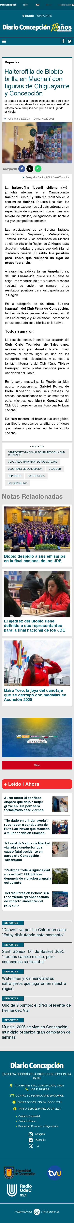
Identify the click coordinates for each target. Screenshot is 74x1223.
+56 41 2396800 (39, 1089)
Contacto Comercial (29, 1116)
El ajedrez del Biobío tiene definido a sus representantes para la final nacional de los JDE (34, 626)
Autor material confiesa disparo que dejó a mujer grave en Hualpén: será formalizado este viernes (24, 804)
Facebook (37, 1140)
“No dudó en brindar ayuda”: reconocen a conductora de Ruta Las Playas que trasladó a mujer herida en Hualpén (27, 827)
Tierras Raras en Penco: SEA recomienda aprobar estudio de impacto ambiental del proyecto (26, 899)
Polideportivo (17, 483)
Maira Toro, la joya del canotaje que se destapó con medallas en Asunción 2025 (35, 695)
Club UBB (55, 469)
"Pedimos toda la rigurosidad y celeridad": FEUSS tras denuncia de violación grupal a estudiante (27, 876)
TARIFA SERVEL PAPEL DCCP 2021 (39, 1108)
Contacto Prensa (27, 1121)
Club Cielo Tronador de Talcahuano (32, 461)
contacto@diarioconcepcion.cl (39, 1095)
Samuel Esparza (21, 118)
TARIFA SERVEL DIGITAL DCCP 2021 (39, 1102)
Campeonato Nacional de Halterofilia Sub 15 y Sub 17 (36, 453)
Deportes (14, 476)
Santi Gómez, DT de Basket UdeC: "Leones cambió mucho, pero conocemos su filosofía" (34, 956)
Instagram (37, 1134)
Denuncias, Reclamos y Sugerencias (38, 1126)
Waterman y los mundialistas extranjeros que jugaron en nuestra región (34, 983)
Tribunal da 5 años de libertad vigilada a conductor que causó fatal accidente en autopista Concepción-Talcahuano (27, 851)
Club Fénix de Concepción (25, 469)
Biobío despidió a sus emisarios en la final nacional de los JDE (35, 558)
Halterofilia (36, 476)
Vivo (37, 765)
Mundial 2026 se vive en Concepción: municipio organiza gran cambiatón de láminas (36, 1032)
